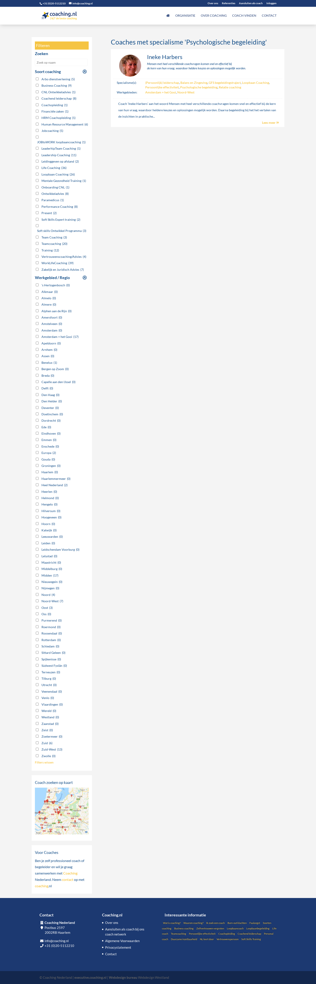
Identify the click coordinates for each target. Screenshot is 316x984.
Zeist (47, 730)
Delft (47, 388)
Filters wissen (44, 762)
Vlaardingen (52, 704)
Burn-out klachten (237, 922)
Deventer (50, 407)
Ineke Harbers (164, 56)
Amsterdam (51, 330)
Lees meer (270, 122)
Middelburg (51, 568)
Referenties (228, 3)
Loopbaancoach (235, 928)
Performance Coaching (59, 206)
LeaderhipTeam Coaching (61, 148)
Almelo (48, 298)
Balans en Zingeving (193, 82)
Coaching (70, 873)
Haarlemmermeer (55, 478)
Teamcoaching (54, 243)
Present (49, 213)
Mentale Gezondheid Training (63, 180)
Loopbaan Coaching (255, 82)
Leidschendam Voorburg (60, 549)
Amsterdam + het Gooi (160, 92)
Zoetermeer (51, 736)
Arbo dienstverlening (58, 79)
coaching (41, 886)
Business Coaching (56, 85)
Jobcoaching (52, 130)
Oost (47, 607)
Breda (47, 375)
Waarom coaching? (193, 922)
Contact (269, 15)
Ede (46, 427)
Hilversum (50, 511)
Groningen (51, 465)
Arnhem (49, 349)
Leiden (48, 543)
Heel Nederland (54, 485)
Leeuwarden (52, 536)
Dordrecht (51, 420)
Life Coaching (53, 167)
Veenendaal (51, 691)
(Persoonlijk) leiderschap (162, 82)
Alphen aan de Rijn (56, 311)
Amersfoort (51, 317)
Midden (49, 575)
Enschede (50, 446)
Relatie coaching (230, 87)
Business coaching (184, 928)
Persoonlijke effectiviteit (162, 87)
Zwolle (48, 756)
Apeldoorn (51, 343)
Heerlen (49, 491)
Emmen (48, 439)
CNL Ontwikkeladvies (58, 92)
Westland (50, 717)
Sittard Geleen (53, 652)
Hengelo (49, 504)
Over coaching (214, 15)
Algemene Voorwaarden (122, 941)
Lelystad (49, 556)
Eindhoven (51, 433)
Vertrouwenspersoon (228, 939)
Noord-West (185, 92)
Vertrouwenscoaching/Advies (63, 256)
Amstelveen (51, 323)
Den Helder (51, 401)
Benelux (49, 362)
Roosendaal (51, 633)
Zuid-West (51, 749)
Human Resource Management (64, 124)
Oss (46, 614)
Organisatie (185, 15)
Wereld (48, 710)
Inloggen (271, 3)
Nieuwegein (51, 581)
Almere (48, 304)
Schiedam (50, 646)
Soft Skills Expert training (60, 219)
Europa (48, 452)
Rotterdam (51, 640)
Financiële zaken (54, 111)
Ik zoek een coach (215, 922)
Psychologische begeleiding (198, 87)
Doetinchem (52, 414)
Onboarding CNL (55, 187)
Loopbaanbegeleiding (257, 928)
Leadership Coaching (58, 155)
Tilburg (48, 678)
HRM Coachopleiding (58, 117)
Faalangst (255, 922)
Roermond (51, 627)
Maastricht (51, 562)
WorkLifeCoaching (57, 263)
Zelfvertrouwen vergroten (210, 928)
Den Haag (50, 395)
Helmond (50, 498)
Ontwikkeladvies (55, 193)
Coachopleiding (54, 105)
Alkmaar (49, 291)
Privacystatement (118, 947)
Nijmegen (50, 588)
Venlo (47, 697)
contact (67, 879)
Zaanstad (50, 723)
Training (50, 250)
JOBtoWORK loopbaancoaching (61, 142)
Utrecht (49, 685)
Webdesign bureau (123, 977)
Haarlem (49, 472)
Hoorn (48, 524)
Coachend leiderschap (58, 98)
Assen (47, 356)
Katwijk (49, 530)
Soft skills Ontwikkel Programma (61, 230)
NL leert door (207, 939)
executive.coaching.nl (90, 977)
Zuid (46, 743)
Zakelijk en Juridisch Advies (62, 269)
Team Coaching (54, 237)
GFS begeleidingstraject (225, 82)
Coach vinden (244, 15)
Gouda (48, 459)
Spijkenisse (51, 659)
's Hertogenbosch (55, 285)
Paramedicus (52, 200)
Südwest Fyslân (54, 665)
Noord (48, 594)
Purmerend (51, 620)
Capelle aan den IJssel (58, 382)
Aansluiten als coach (251, 3)
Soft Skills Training (251, 939)
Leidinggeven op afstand (60, 161)
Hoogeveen (51, 517)
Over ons (213, 3)
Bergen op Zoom (55, 369)
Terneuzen (50, 672)
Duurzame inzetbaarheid (184, 939)
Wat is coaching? (172, 922)
